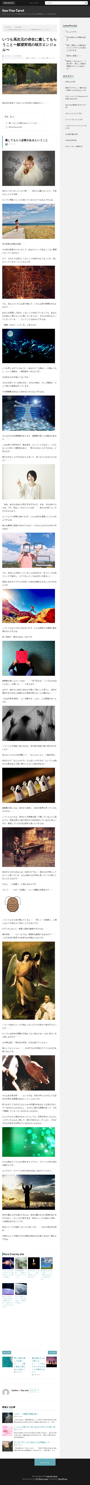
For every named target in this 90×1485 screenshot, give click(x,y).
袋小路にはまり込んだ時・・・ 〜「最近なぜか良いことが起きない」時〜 (46, 1275)
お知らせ (68, 82)
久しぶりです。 (37, 3)
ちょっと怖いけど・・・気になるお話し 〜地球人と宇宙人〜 (20, 1300)
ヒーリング (7, 58)
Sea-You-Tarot (13, 10)
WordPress (62, 1479)
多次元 (33, 58)
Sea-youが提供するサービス (75, 105)
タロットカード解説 (72, 146)
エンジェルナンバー (18, 58)
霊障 (47, 58)
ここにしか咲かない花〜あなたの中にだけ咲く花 (34, 1427)
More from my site (13, 127)
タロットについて (71, 113)
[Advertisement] (22, 1326)
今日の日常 (69, 140)
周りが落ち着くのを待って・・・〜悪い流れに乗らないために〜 (19, 1363)
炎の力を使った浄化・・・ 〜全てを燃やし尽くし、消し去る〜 (33, 1274)
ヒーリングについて (72, 119)
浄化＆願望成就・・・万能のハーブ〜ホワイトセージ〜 (20, 1274)
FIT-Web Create (42, 1479)
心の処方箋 (17, 56)
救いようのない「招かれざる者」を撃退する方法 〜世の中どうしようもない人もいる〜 (7, 1302)
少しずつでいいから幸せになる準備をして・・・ (34, 1442)
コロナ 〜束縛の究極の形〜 (26, 1414)
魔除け (28, 58)
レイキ (39, 58)
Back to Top (45, 1463)
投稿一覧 (33, 1391)
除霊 (43, 58)
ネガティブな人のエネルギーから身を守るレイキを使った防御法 (7, 1274)
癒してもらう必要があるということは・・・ (23, 123)
